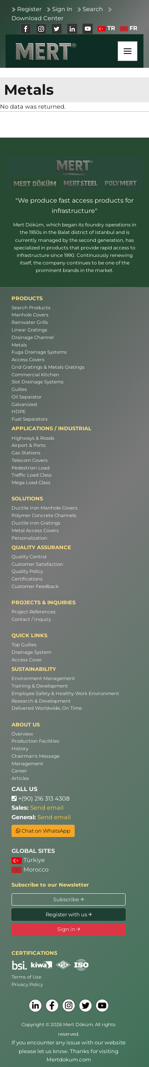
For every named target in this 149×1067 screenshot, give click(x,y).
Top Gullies (24, 644)
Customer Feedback (35, 586)
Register (29, 9)
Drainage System (31, 652)
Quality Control (29, 556)
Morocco (30, 869)
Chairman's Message (36, 756)
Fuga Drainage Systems (39, 352)
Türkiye (28, 860)
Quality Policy (27, 571)
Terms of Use (26, 977)
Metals (19, 345)
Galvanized (24, 404)
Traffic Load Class (32, 475)
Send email (47, 807)
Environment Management (43, 678)
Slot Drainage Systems (38, 382)
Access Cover (27, 660)
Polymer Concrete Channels (44, 515)
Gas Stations (26, 453)
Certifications (27, 579)
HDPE (19, 411)
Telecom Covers (30, 460)
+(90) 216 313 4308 (41, 798)
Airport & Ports (29, 445)
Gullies (19, 389)
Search (93, 9)
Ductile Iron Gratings (36, 523)
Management (27, 763)
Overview (22, 734)
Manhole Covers (30, 315)
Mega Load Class (31, 482)
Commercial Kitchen (35, 374)
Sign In (62, 9)
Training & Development (40, 686)
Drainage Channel (33, 337)
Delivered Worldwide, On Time (47, 708)
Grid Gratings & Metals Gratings (48, 367)
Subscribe (68, 899)
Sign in (68, 929)
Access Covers (28, 359)
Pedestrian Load (31, 468)
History (20, 748)
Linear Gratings (29, 330)
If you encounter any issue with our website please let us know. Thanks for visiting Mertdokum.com (69, 1051)
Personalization (29, 538)
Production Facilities (35, 741)
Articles (20, 778)
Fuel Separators (30, 419)
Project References (34, 612)
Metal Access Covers (35, 530)
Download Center (38, 18)
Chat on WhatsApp (43, 831)
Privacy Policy (27, 984)
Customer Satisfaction (37, 564)
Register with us (69, 914)
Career (19, 771)
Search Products (31, 307)
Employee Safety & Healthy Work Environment (65, 693)
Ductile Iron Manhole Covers (44, 508)
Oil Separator (27, 397)
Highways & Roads (33, 438)
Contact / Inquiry (31, 619)
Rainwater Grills (30, 322)
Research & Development (41, 701)
